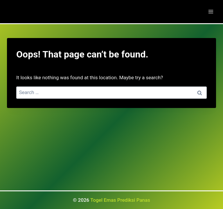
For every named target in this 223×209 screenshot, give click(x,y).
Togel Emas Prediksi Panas (120, 200)
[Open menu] (210, 11)
